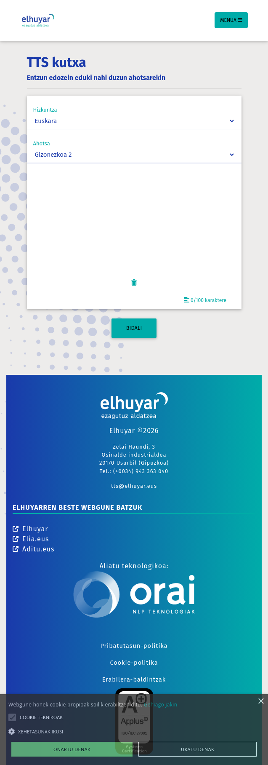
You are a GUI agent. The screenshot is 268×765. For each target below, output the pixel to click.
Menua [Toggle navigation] (231, 20)
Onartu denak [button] (71, 749)
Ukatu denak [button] (197, 749)
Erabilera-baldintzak (134, 679)
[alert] (134, 729)
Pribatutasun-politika (133, 646)
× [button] (260, 701)
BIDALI (134, 328)
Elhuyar (30, 529)
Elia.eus (31, 539)
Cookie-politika (134, 662)
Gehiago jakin (161, 704)
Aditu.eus (34, 549)
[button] (134, 731)
